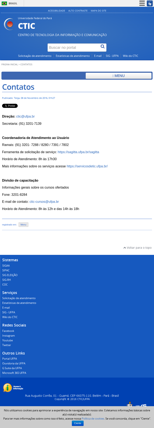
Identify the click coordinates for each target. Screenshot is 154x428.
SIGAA (6, 265)
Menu (118, 75)
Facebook (8, 331)
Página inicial (9, 64)
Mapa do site (98, 10)
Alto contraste (78, 10)
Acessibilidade (56, 10)
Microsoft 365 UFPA (14, 373)
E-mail (98, 56)
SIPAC (5, 270)
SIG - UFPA (112, 56)
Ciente (77, 423)
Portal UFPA (9, 358)
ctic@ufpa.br (25, 116)
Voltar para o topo (137, 248)
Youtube (7, 340)
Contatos (18, 87)
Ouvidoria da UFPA (13, 363)
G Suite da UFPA (12, 368)
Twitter (6, 345)
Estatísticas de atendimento (73, 56)
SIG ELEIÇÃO (10, 275)
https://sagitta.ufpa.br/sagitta (78, 152)
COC (5, 284)
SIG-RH (6, 280)
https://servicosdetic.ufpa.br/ (87, 166)
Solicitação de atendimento (34, 56)
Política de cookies (93, 418)
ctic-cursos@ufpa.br (44, 201)
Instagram (8, 335)
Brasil (13, 3)
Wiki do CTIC (130, 56)
